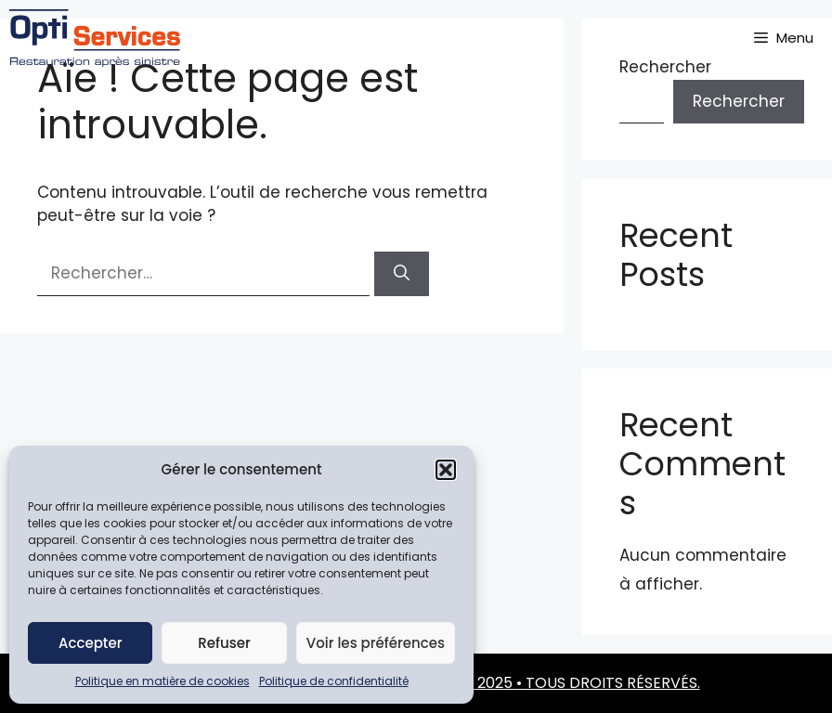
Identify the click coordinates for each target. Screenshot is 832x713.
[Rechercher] (401, 274)
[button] (445, 469)
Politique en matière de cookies (162, 681)
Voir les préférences (375, 643)
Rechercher (739, 101)
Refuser (224, 643)
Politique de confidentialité (334, 681)
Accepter (90, 643)
